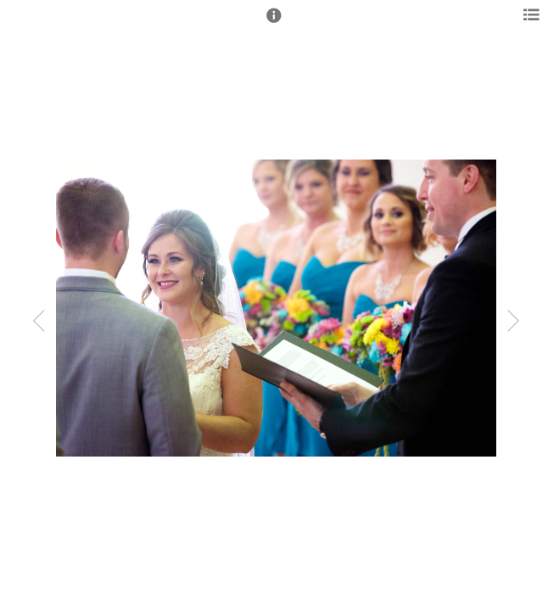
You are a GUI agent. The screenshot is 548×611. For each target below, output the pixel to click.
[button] (274, 23)
